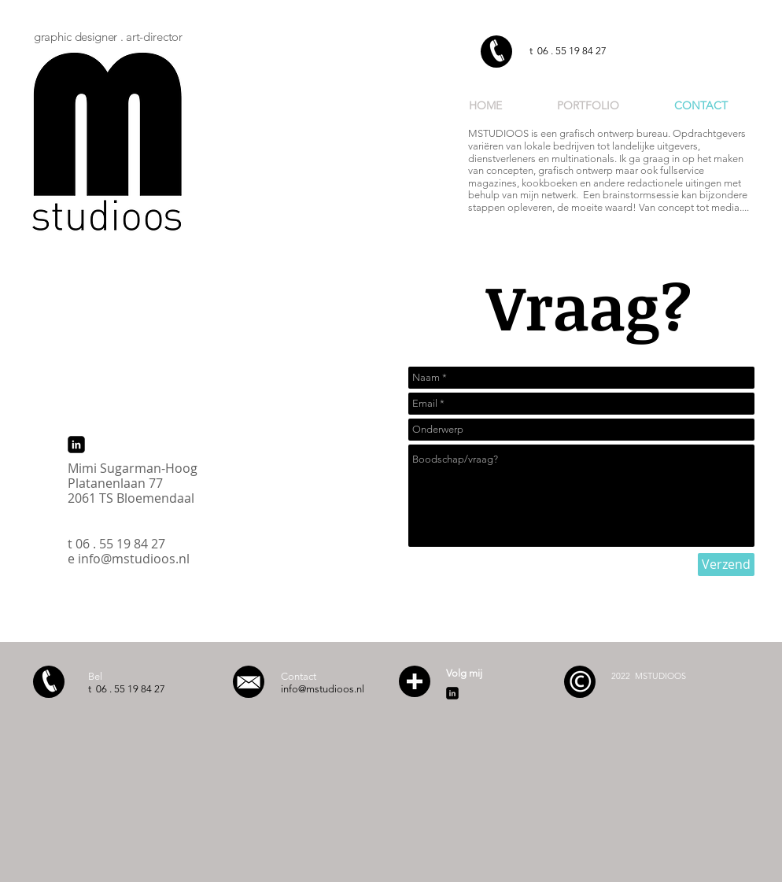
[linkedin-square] (76, 444)
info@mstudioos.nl (134, 558)
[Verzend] (726, 564)
